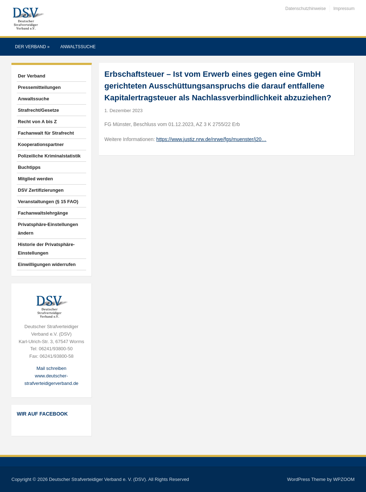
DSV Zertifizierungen (41, 190)
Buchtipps (29, 167)
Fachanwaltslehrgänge (43, 213)
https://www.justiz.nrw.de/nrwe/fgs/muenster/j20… (211, 139)
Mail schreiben (51, 368)
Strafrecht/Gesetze (38, 110)
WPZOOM (344, 479)
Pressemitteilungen (39, 87)
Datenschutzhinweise (305, 8)
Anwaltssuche (78, 46)
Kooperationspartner (41, 144)
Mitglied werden (35, 178)
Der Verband (32, 46)
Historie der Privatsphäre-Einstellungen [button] (46, 249)
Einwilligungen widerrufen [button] (47, 264)
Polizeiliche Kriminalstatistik (49, 156)
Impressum (344, 8)
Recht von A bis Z (37, 121)
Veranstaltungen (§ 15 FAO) (48, 201)
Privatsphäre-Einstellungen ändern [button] (48, 229)
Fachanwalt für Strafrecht (46, 133)
